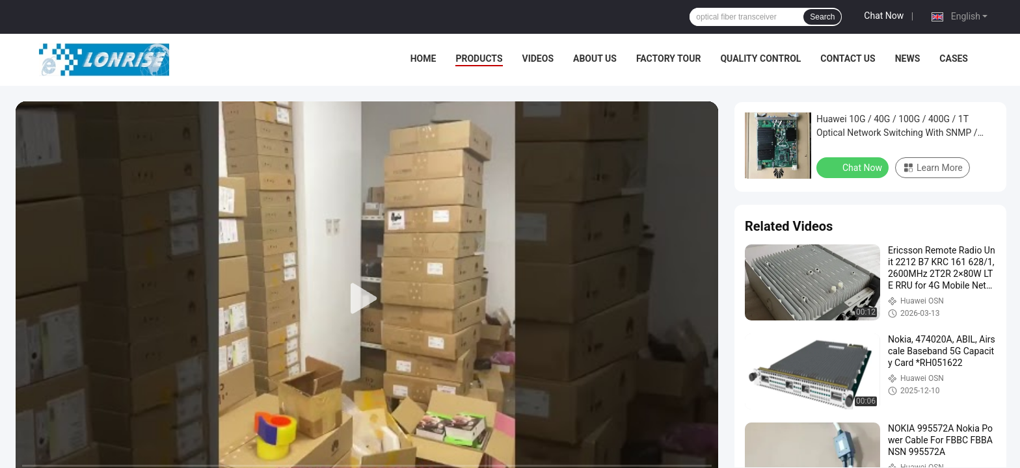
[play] (367, 299)
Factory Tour (668, 58)
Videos (538, 58)
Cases (953, 58)
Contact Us (847, 58)
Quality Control (760, 58)
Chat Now (884, 15)
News (907, 58)
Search (822, 16)
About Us (595, 58)
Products (478, 58)
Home (423, 58)
